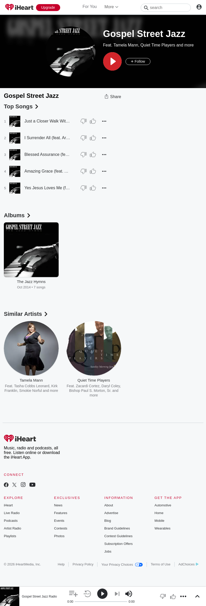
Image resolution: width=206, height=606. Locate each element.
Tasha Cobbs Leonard (31, 386)
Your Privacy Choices (122, 564)
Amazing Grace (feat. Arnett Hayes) (47, 171)
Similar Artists (26, 314)
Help (61, 564)
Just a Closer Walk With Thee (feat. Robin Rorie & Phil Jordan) (47, 121)
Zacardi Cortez (88, 386)
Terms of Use (161, 564)
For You (90, 6)
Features (60, 513)
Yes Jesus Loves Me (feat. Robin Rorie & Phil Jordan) (47, 188)
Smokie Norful (30, 391)
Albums (17, 215)
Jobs (107, 551)
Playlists (10, 536)
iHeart (8, 505)
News (58, 505)
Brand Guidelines (117, 528)
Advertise (111, 513)
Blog (107, 521)
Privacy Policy (83, 564)
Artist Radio (12, 528)
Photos (59, 536)
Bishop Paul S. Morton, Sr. (90, 391)
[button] (112, 61)
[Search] (166, 8)
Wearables (163, 528)
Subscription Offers (118, 544)
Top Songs (21, 106)
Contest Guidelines (118, 536)
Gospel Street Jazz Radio (39, 596)
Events (59, 521)
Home (159, 513)
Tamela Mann (125, 45)
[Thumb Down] (83, 121)
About (108, 505)
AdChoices (188, 564)
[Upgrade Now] (48, 7)
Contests (60, 528)
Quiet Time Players (157, 45)
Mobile (159, 521)
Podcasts (10, 521)
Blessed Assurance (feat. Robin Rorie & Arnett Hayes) (47, 154)
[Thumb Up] (92, 121)
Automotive (163, 505)
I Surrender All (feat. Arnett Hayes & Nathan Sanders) (47, 138)
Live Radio (12, 513)
